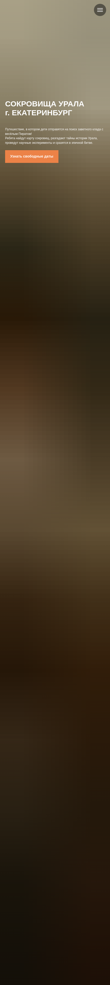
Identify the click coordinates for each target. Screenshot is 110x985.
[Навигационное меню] (100, 10)
